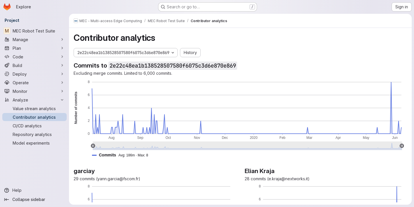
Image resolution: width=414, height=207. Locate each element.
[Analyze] (34, 100)
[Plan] (34, 48)
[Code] (34, 57)
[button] (122, 155)
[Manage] (34, 39)
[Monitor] (34, 91)
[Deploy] (34, 74)
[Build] (34, 65)
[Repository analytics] (34, 134)
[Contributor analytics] (34, 117)
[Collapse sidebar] (34, 199)
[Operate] (34, 82)
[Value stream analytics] (34, 108)
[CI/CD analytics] (34, 126)
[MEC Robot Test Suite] (34, 31)
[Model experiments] (34, 143)
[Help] (34, 190)
